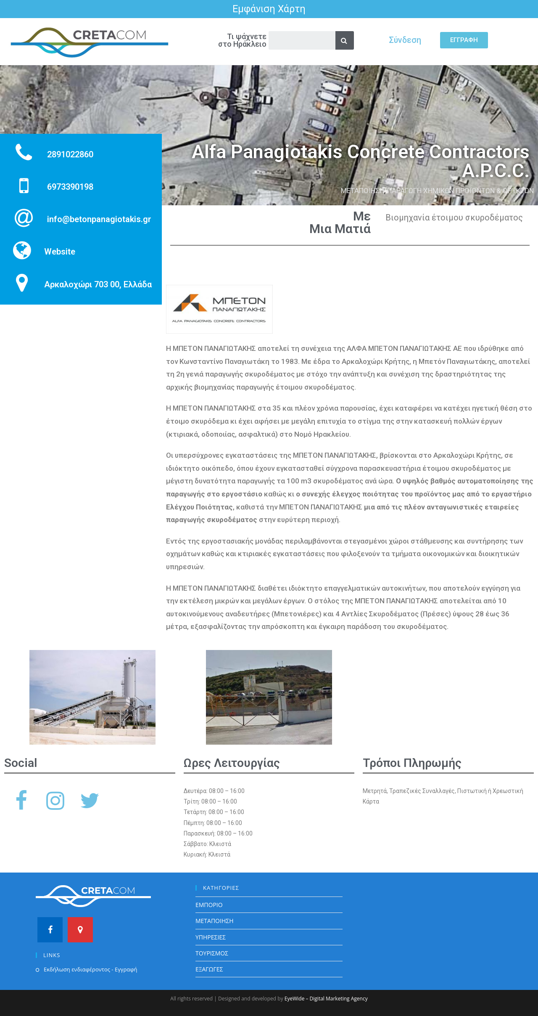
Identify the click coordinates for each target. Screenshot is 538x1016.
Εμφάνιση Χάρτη (269, 9)
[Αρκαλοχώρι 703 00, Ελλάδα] (81, 378)
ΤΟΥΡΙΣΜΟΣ (211, 953)
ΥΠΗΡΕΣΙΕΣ (210, 937)
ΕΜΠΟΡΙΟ (209, 905)
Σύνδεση (405, 40)
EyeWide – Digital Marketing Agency (326, 998)
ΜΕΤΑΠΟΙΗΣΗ (362, 190)
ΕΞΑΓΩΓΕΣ (209, 969)
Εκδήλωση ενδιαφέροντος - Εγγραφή (90, 969)
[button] (464, 40)
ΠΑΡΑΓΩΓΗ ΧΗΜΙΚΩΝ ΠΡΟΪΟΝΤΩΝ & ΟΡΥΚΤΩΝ (460, 190)
